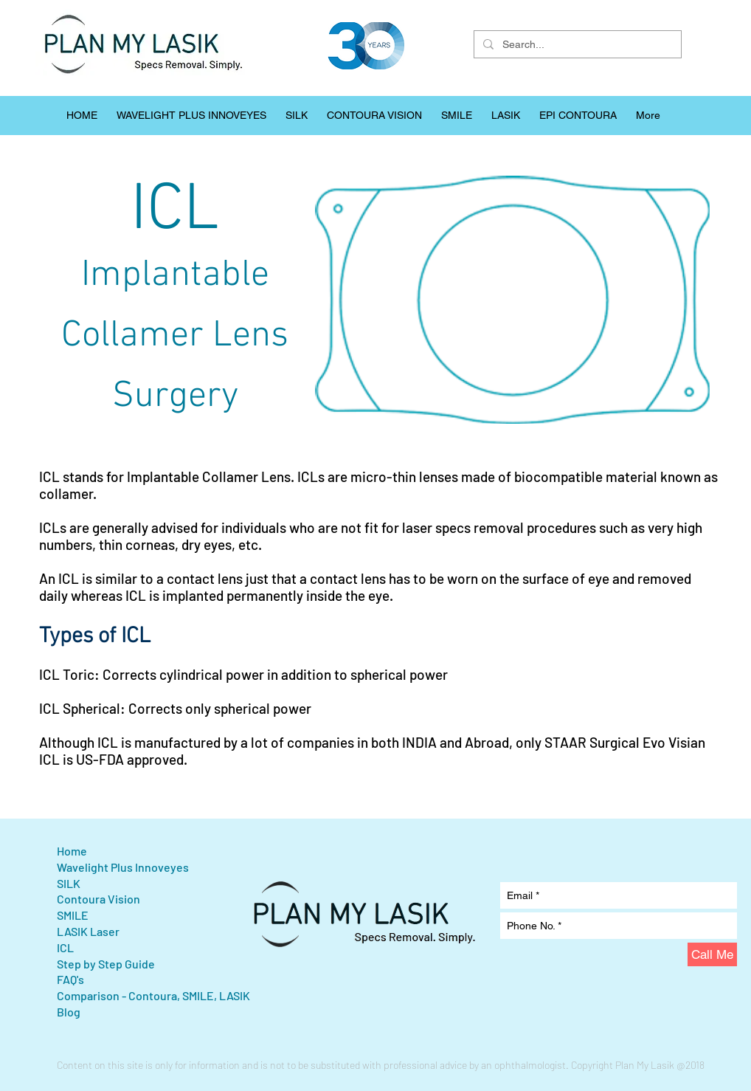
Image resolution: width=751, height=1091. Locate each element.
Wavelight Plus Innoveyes (123, 867)
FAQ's (70, 979)
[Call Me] (712, 954)
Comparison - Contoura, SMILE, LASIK (153, 995)
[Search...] (576, 44)
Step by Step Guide (106, 964)
